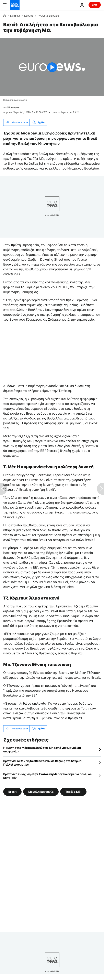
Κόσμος (28, 16)
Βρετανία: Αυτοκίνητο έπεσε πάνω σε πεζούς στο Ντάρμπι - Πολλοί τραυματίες (43, 762)
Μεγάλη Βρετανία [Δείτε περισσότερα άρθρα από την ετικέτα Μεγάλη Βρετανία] (41, 791)
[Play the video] (52, 67)
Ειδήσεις (15, 16)
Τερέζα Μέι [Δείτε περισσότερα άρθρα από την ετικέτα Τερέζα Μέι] (73, 791)
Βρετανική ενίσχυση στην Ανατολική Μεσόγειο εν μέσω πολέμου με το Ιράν (47, 775)
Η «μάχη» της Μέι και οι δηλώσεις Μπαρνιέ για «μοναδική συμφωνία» (42, 749)
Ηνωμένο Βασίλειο (48, 16)
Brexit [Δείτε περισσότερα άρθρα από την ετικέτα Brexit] (12, 791)
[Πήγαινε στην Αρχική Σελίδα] (15, 5)
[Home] (4, 15)
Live (94, 4)
